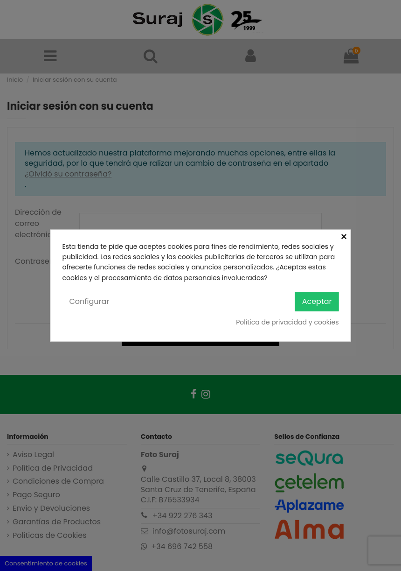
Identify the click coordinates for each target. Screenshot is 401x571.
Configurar (89, 301)
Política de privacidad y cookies (287, 321)
